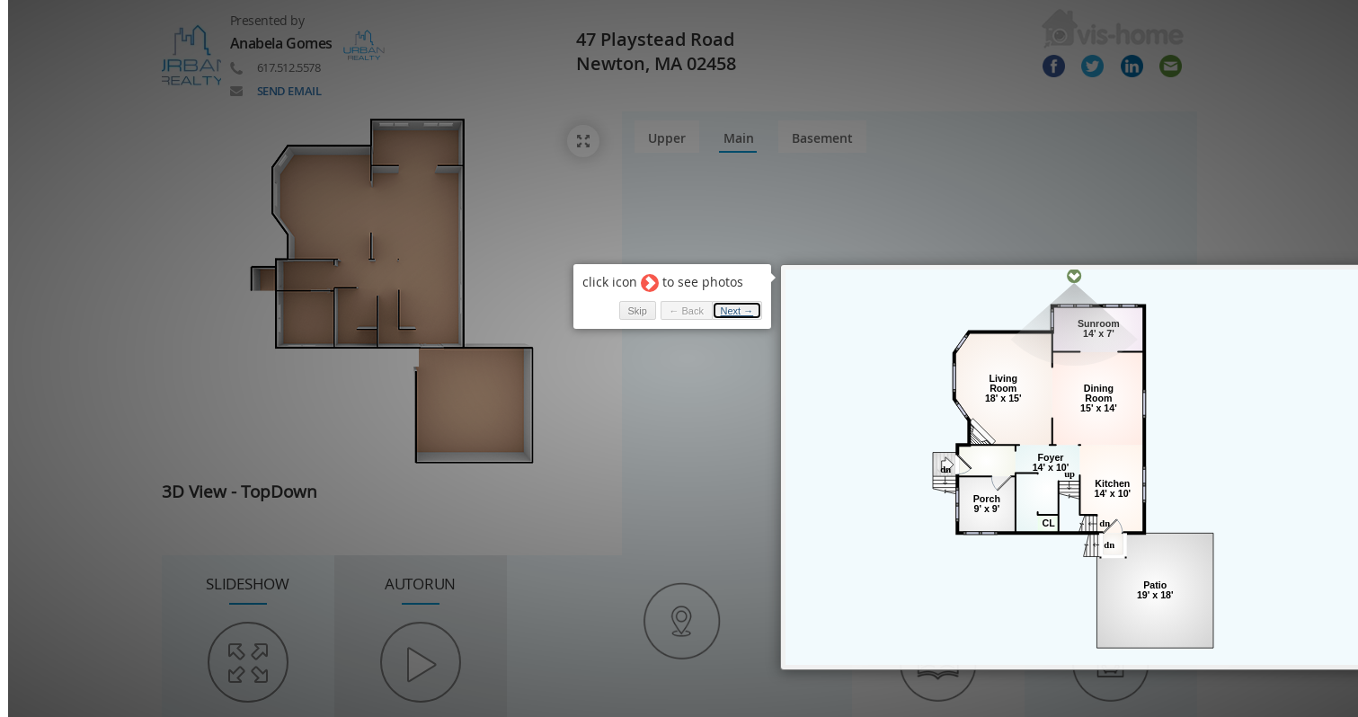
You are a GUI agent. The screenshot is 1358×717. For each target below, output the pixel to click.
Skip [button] (636, 310)
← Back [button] (686, 310)
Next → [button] (737, 310)
